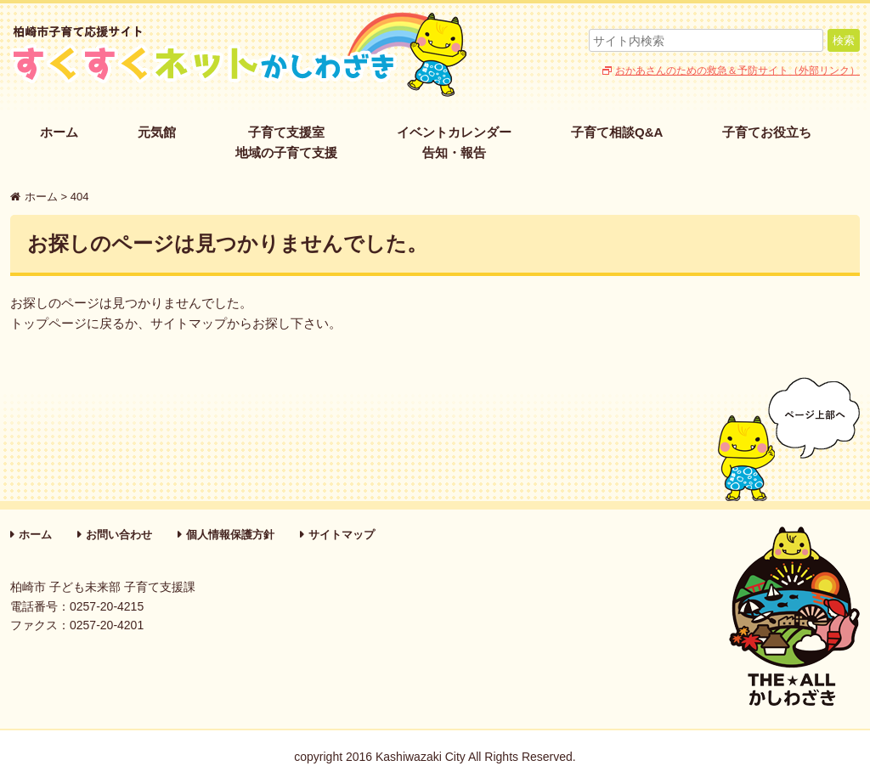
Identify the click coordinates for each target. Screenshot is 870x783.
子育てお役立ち (766, 132)
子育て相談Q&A (617, 132)
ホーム (59, 132)
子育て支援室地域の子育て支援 (286, 142)
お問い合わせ (119, 534)
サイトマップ (188, 323)
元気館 (157, 132)
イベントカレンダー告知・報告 (454, 142)
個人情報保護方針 (230, 534)
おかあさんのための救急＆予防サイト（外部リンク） (737, 70)
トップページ (48, 323)
